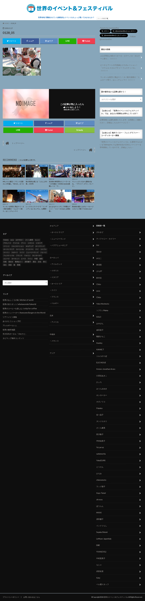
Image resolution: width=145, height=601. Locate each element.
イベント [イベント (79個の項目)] (6, 246)
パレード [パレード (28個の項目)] (44, 252)
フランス (55, 297)
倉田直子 (99, 330)
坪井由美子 (100, 441)
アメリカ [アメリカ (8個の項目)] (16, 243)
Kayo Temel (101, 493)
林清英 (99, 265)
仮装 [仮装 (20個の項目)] (41, 259)
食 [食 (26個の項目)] (14, 265)
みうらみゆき (101, 389)
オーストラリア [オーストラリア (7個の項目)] (8, 249)
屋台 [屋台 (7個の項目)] (34, 262)
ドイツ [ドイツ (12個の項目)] (22, 252)
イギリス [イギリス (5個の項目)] (31, 243)
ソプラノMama (102, 310)
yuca (98, 291)
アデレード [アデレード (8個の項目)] (7, 243)
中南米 (52, 334)
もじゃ (99, 565)
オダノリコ (100, 402)
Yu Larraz (100, 447)
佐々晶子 (99, 415)
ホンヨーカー (101, 395)
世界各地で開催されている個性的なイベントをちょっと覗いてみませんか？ (66, 17)
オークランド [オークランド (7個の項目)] (40, 246)
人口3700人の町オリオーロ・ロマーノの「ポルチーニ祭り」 (120, 57)
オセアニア (54, 226)
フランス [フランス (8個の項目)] (19, 256)
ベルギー (55, 303)
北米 (51, 316)
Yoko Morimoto (102, 304)
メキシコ (55, 341)
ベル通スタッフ (102, 584)
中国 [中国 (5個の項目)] (35, 259)
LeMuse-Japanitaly (103, 539)
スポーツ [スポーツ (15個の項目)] (15, 252)
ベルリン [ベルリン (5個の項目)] (27, 256)
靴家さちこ (100, 336)
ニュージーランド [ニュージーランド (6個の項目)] (32, 252)
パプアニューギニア (59, 245)
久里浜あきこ (101, 376)
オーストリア (56, 284)
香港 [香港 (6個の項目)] (18, 265)
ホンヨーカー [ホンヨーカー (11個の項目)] (37, 256)
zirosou (99, 500)
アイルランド (56, 264)
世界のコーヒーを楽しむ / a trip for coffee (20, 309)
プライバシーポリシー (11, 597)
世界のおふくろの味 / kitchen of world (18, 300)
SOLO (98, 317)
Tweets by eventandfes (109, 28)
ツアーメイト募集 (10, 317)
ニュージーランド (58, 239)
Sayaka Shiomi (102, 532)
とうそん (99, 467)
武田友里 (99, 571)
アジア (52, 353)
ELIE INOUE (101, 363)
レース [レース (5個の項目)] (23, 259)
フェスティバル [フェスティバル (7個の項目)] (8, 256)
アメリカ (55, 322)
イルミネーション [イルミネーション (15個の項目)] (18, 246)
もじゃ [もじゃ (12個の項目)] (37, 240)
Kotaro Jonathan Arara (105, 369)
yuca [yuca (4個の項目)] (12, 240)
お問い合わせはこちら (31, 597)
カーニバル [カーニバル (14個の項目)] (20, 249)
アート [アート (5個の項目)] (23, 243)
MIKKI (99, 513)
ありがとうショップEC (12, 321)
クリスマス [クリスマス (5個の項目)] (29, 249)
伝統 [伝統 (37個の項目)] (4, 262)
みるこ (99, 258)
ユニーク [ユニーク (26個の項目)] (6, 259)
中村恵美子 (100, 558)
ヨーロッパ (54, 258)
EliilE (98, 545)
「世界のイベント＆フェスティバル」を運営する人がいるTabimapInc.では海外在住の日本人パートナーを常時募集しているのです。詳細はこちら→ (121, 144)
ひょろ (99, 382)
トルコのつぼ (101, 356)
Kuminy (99, 343)
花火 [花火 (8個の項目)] (4, 265)
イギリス (55, 271)
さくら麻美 (100, 428)
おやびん (99, 323)
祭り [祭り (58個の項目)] (44, 262)
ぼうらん (99, 506)
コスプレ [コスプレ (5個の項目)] (44, 249)
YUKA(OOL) (101, 552)
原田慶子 (99, 519)
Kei (97, 245)
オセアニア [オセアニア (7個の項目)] (29, 246)
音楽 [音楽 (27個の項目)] (10, 265)
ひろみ (99, 473)
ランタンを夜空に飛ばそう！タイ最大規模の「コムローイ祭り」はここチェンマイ (119, 78)
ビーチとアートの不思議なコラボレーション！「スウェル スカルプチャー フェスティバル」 (119, 68)
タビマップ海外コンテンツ (13, 338)
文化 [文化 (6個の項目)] (39, 262)
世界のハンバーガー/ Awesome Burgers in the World (24, 313)
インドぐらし (101, 526)
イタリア (55, 277)
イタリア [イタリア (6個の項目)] (39, 243)
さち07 (99, 271)
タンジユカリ (101, 421)
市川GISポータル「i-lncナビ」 (15, 334)
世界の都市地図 (9, 330)
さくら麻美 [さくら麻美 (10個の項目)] (29, 240)
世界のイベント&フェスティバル (116, 597)
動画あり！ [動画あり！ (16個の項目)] (19, 262)
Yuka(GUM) (100, 460)
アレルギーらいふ (10, 325)
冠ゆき (99, 252)
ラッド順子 (100, 486)
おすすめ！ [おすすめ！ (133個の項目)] (19, 240)
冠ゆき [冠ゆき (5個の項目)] (11, 262)
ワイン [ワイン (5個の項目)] (30, 259)
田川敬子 (99, 434)
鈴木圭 (99, 278)
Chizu (98, 284)
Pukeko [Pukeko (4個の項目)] (6, 240)
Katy (98, 578)
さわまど (99, 232)
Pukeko (99, 408)
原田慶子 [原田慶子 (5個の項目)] (28, 262)
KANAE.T (100, 350)
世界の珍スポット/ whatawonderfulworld (19, 304)
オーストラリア (57, 232)
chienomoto (101, 480)
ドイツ (54, 290)
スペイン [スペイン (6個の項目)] (6, 252)
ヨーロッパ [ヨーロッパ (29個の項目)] (15, 259)
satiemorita (101, 454)
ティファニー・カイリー (106, 239)
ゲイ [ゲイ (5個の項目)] (37, 249)
